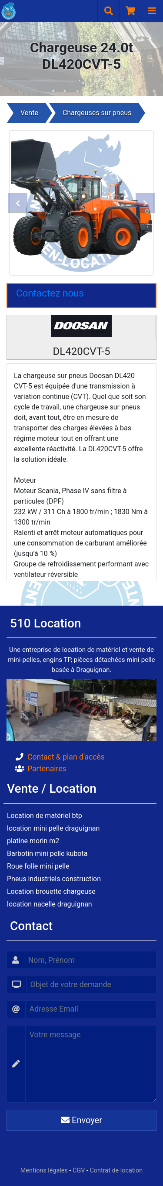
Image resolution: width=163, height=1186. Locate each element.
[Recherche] (109, 11)
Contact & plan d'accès (66, 757)
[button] (18, 203)
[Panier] (130, 11)
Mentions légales (44, 1170)
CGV (79, 1170)
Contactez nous (50, 293)
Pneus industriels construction (54, 879)
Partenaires (47, 768)
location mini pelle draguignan (53, 828)
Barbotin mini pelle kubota (47, 853)
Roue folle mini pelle (38, 866)
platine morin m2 (33, 841)
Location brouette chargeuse (51, 891)
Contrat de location (116, 1170)
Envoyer (81, 1120)
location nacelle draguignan (49, 904)
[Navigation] (152, 11)
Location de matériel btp (44, 815)
